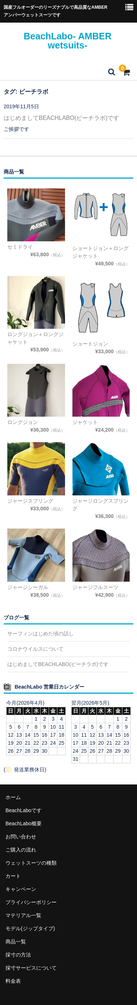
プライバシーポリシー (31, 902)
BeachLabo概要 (23, 823)
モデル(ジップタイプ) (30, 928)
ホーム (13, 797)
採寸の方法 (18, 955)
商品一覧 (15, 941)
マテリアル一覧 (23, 915)
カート (13, 876)
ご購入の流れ (20, 850)
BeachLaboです (23, 810)
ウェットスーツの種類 (31, 863)
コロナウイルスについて (35, 649)
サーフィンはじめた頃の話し (40, 633)
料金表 (13, 981)
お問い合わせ (20, 837)
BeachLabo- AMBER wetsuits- (68, 40)
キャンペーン (20, 889)
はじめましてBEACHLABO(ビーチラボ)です (61, 118)
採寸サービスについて (31, 968)
